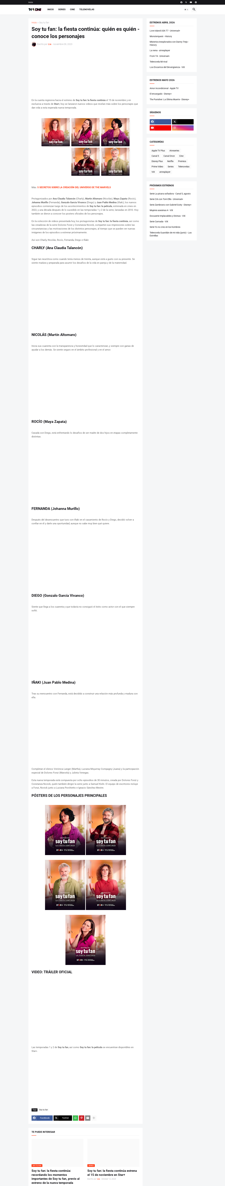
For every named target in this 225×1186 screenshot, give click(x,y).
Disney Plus (157, 161)
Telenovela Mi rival (158, 61)
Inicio (30, 2)
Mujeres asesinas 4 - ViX (161, 210)
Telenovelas (86, 9)
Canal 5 (155, 156)
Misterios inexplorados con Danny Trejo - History (169, 43)
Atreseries (174, 150)
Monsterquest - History (161, 36)
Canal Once (169, 156)
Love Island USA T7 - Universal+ (165, 30)
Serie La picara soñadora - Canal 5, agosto (170, 193)
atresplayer (164, 172)
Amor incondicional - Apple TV (164, 88)
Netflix (170, 161)
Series (62, 9)
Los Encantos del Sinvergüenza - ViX (167, 67)
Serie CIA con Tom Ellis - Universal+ (166, 199)
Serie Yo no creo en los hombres (165, 227)
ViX (153, 172)
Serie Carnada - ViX (159, 221)
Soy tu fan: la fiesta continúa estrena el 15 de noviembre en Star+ (112, 1173)
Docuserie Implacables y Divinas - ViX (167, 216)
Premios (182, 161)
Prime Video (157, 166)
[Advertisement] (85, 72)
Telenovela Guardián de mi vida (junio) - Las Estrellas (171, 234)
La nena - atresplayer (160, 50)
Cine (72, 9)
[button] (186, 9)
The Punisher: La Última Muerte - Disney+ (169, 99)
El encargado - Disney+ (161, 94)
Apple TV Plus (158, 150)
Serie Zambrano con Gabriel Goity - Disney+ (170, 205)
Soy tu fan (44, 22)
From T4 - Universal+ (160, 56)
